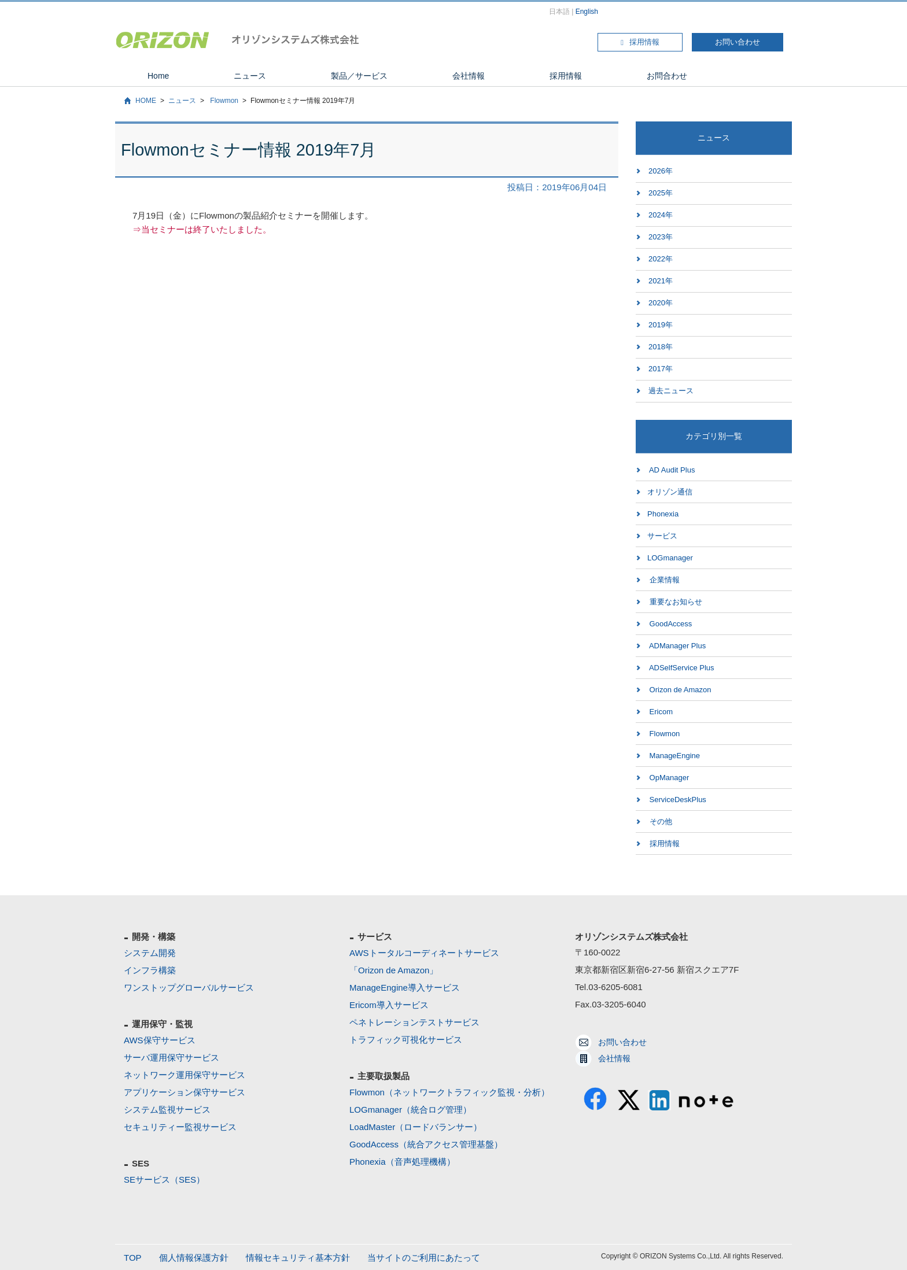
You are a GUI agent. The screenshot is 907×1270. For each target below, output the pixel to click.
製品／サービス (359, 75)
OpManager (668, 777)
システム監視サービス (167, 1109)
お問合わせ (667, 75)
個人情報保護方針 (193, 1257)
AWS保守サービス (160, 1040)
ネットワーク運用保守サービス (184, 1075)
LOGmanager (670, 557)
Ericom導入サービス (389, 1005)
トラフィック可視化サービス (405, 1039)
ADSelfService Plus (680, 667)
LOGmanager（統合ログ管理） (410, 1109)
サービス (662, 535)
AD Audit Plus (671, 470)
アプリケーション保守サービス (184, 1092)
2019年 (660, 324)
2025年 (660, 193)
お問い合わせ (737, 42)
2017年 (660, 368)
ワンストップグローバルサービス (189, 987)
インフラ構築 (150, 970)
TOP (133, 1257)
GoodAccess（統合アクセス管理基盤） (426, 1144)
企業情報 (663, 579)
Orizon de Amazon (679, 689)
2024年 (660, 215)
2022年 (660, 258)
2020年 (660, 302)
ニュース (250, 75)
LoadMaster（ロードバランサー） (415, 1127)
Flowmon (223, 101)
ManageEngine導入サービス (404, 987)
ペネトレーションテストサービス (414, 1022)
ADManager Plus (676, 645)
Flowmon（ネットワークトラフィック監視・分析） (449, 1092)
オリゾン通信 (669, 492)
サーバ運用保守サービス (171, 1057)
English (587, 12)
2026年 (660, 171)
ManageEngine (673, 755)
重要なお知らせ (674, 601)
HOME (145, 101)
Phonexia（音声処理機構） (402, 1161)
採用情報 (640, 42)
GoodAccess (669, 623)
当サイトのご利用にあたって (423, 1257)
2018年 (660, 346)
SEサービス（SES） (164, 1179)
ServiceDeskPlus (676, 799)
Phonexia (663, 514)
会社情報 (468, 75)
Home (158, 75)
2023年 (660, 236)
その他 (659, 821)
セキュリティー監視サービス (180, 1127)
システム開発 (150, 953)
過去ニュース (671, 390)
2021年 (660, 280)
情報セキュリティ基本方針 (298, 1257)
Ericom (660, 711)
